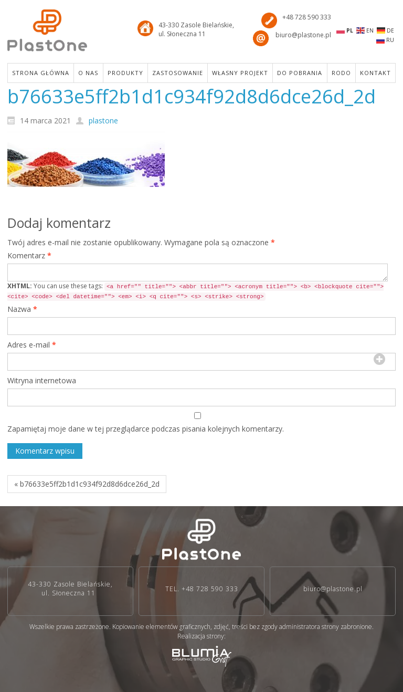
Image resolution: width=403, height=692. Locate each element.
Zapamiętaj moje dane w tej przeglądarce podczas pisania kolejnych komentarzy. (145, 429)
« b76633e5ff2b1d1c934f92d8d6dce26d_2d (87, 484)
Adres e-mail (31, 345)
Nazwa (22, 309)
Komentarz (29, 255)
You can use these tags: (195, 291)
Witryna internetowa (41, 380)
